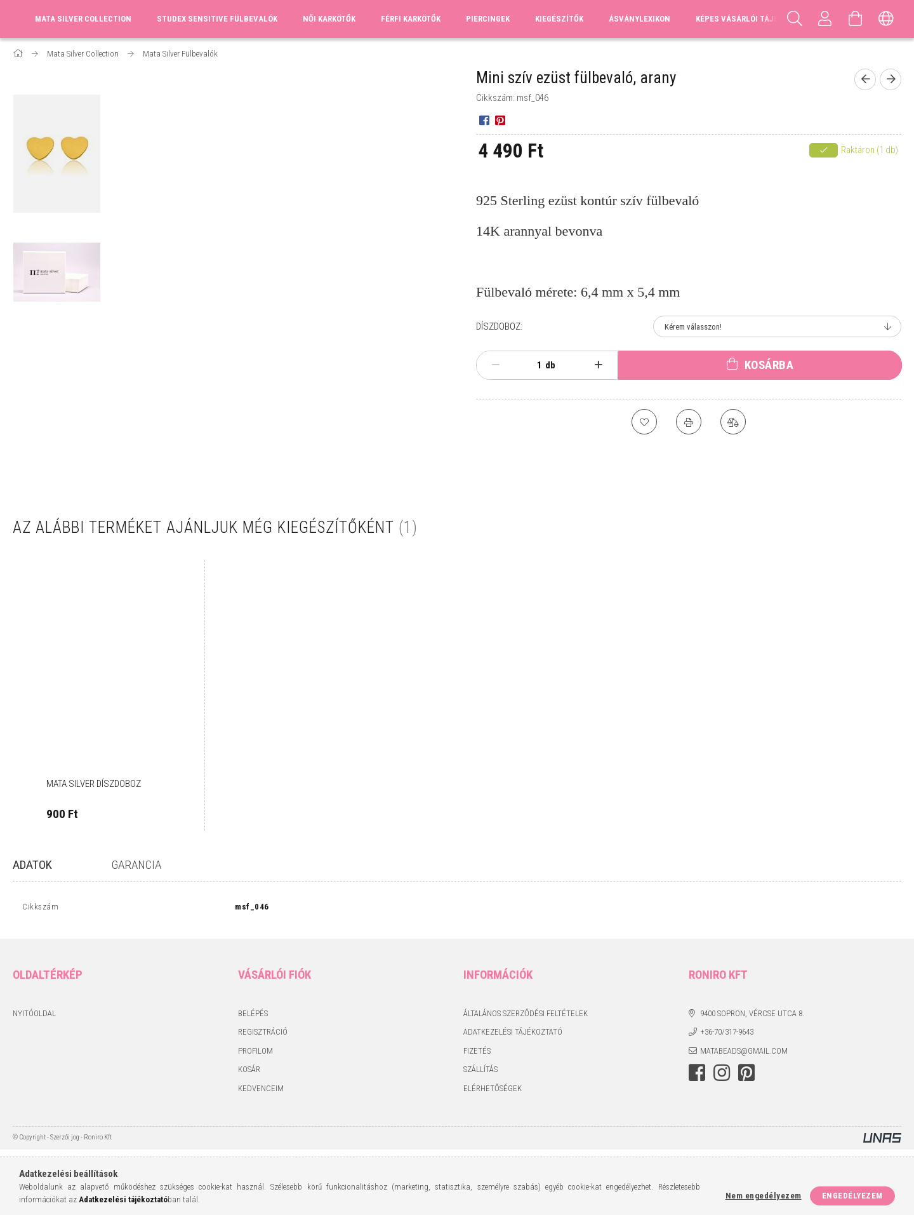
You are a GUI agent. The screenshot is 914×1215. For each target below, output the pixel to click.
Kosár (249, 1072)
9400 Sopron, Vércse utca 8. (752, 1016)
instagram (721, 1075)
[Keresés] (794, 19)
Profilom (255, 1053)
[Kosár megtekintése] (855, 19)
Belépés (253, 1016)
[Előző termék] (865, 79)
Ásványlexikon (639, 18)
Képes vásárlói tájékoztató (754, 18)
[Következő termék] (890, 79)
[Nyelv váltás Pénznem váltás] (886, 19)
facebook (697, 1075)
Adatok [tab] (32, 864)
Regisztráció (263, 1035)
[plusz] (599, 365)
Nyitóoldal (34, 1016)
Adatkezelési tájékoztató (512, 1035)
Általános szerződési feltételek (525, 1016)
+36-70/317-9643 (726, 1035)
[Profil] (825, 19)
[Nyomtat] (688, 421)
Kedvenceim (261, 1091)
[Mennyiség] (532, 365)
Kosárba (769, 365)
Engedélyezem (852, 1195)
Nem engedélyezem (763, 1195)
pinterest (746, 1075)
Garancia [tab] (136, 864)
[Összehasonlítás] (733, 421)
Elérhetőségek (492, 1091)
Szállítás (480, 1072)
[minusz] (495, 365)
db (550, 365)
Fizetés (477, 1053)
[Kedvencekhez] (644, 421)
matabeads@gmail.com (744, 1053)
